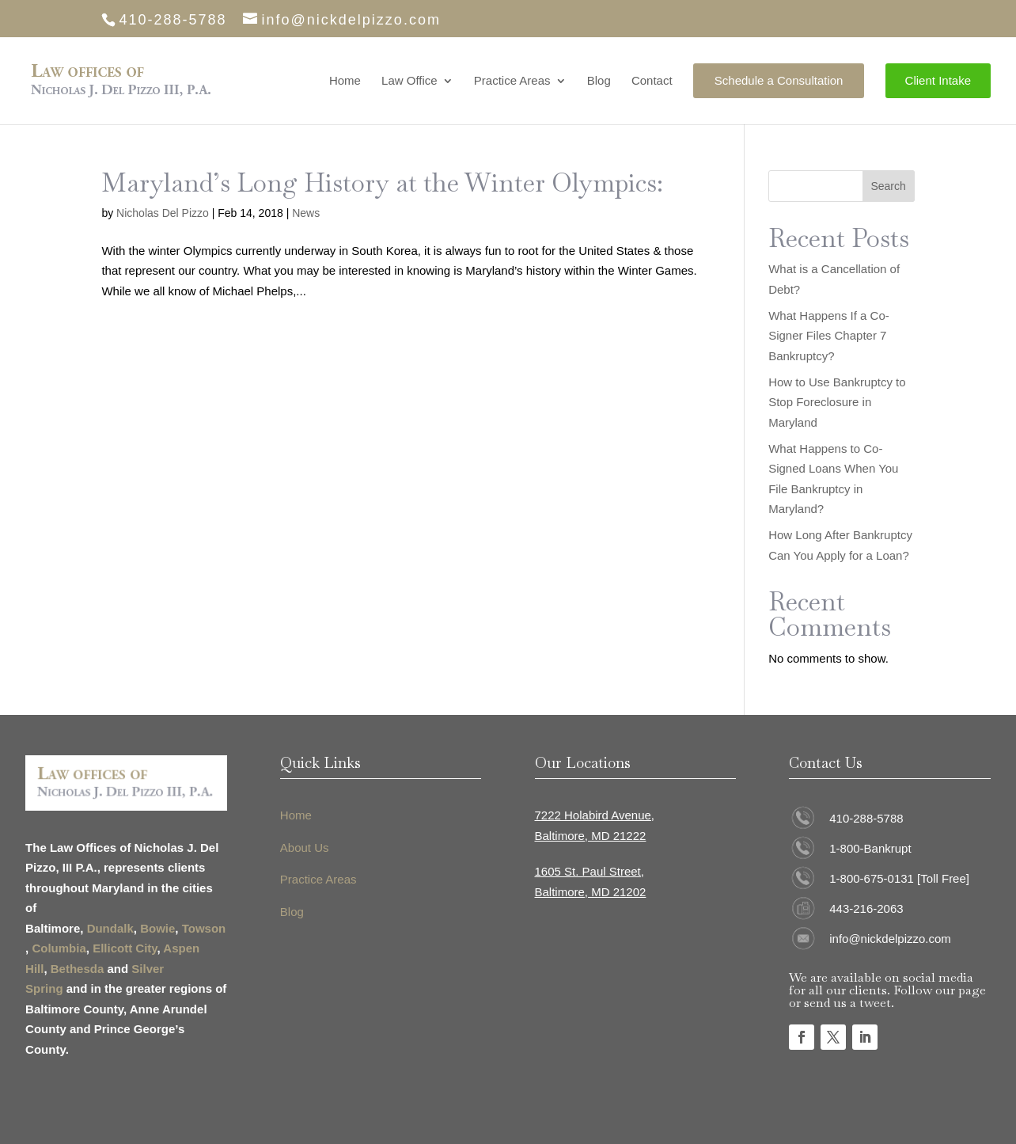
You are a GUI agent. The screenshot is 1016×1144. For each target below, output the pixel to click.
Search (887, 186)
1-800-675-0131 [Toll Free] (899, 878)
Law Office (409, 81)
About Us (304, 847)
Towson (204, 928)
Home (345, 81)
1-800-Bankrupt (870, 848)
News (306, 213)
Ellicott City (125, 948)
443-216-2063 (866, 908)
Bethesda (77, 968)
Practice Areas (512, 81)
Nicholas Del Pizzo (162, 213)
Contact (652, 81)
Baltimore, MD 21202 (590, 892)
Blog (599, 81)
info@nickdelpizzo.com (890, 938)
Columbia (58, 948)
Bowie (157, 928)
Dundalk (110, 928)
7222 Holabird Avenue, (595, 815)
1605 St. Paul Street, (589, 871)
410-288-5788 (866, 818)
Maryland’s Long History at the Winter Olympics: (382, 182)
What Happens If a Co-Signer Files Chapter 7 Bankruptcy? (828, 336)
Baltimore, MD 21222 (590, 835)
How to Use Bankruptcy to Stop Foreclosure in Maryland (836, 402)
